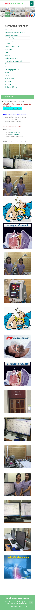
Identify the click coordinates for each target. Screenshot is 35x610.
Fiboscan (8, 81)
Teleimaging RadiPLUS (12, 70)
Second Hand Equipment (13, 61)
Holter (7, 73)
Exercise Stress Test (12, 47)
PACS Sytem (9, 50)
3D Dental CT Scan (11, 87)
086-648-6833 (15, 134)
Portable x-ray (9, 78)
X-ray (6, 52)
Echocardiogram (10, 41)
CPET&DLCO (9, 75)
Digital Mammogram (11, 35)
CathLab (7, 64)
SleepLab (8, 67)
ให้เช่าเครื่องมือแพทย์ (12, 101)
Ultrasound (8, 55)
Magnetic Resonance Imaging (15, 32)
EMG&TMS (8, 84)
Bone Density (9, 38)
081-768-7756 (15, 132)
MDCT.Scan (8, 29)
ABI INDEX (8, 44)
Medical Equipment (11, 58)
